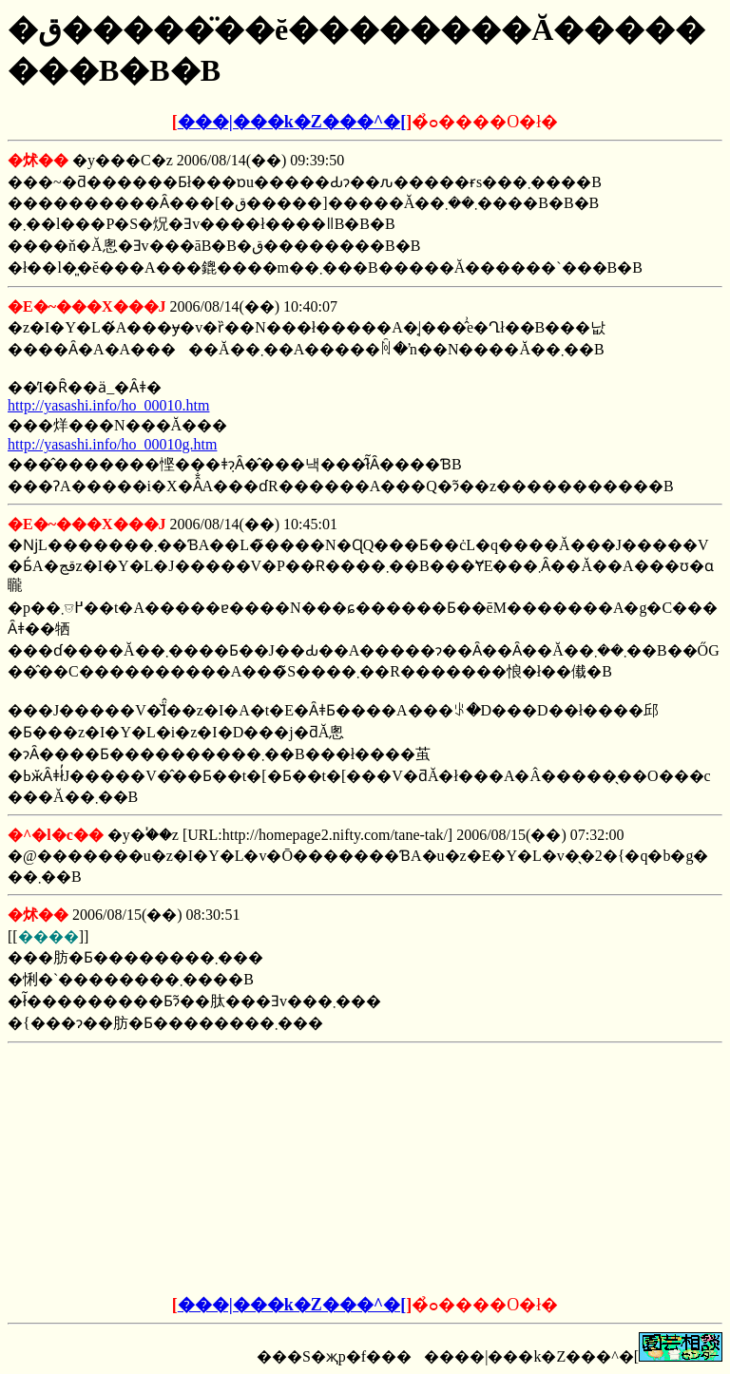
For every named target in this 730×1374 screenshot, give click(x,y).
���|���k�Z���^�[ (292, 121)
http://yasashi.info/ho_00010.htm (108, 405)
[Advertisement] (220, 1169)
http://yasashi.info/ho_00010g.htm (112, 444)
